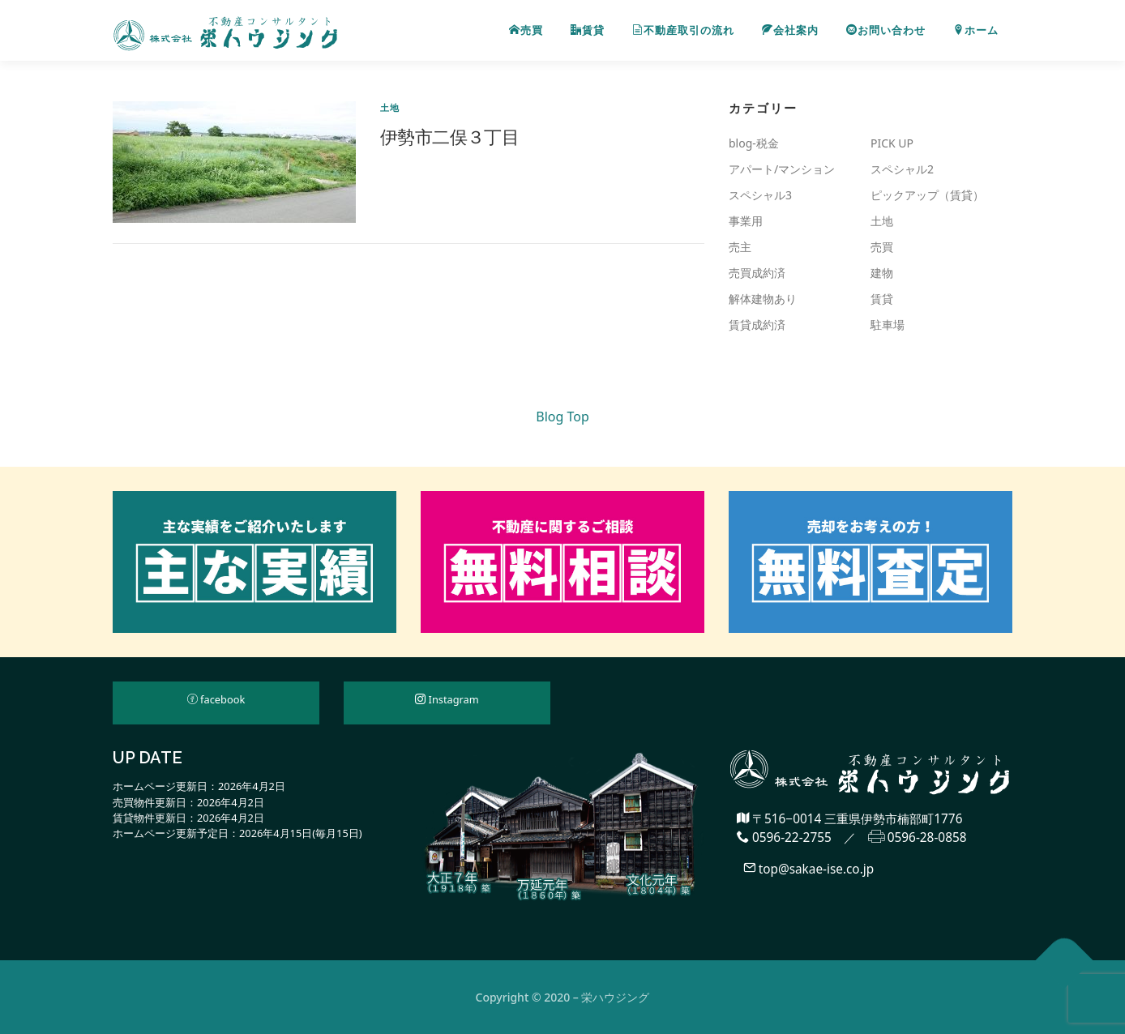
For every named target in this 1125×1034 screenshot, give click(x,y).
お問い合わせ (886, 30)
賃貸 (588, 30)
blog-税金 (754, 143)
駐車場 (887, 324)
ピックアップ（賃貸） (927, 195)
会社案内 (790, 30)
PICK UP (891, 143)
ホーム (976, 30)
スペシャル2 (902, 169)
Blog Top (562, 416)
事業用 (746, 221)
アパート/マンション (782, 169)
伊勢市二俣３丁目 (449, 136)
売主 (740, 246)
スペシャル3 (760, 195)
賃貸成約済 (757, 324)
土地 (390, 107)
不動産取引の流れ (683, 30)
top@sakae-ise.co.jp (809, 868)
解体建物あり (763, 298)
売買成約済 (757, 272)
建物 (881, 272)
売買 (526, 30)
